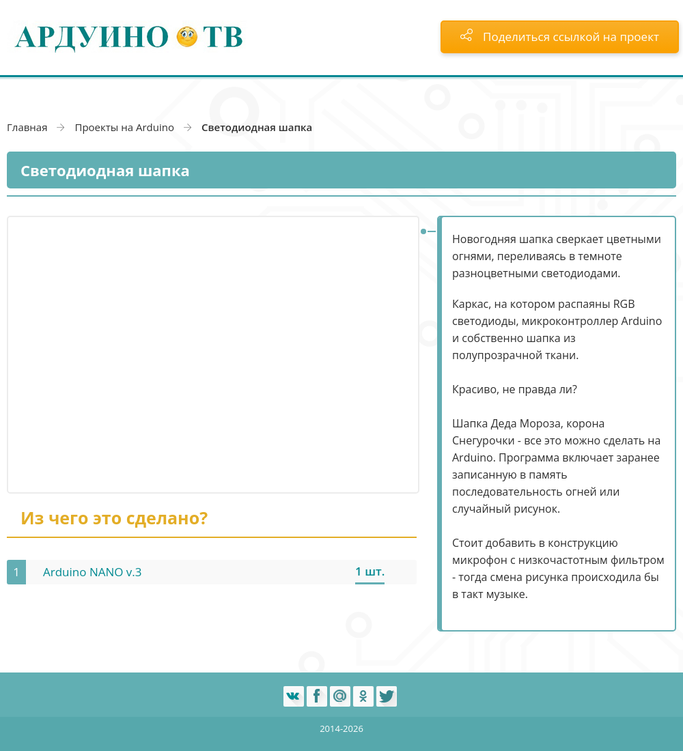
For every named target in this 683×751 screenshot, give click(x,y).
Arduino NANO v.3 (92, 572)
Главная (27, 127)
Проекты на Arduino (124, 127)
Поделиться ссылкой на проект (559, 36)
